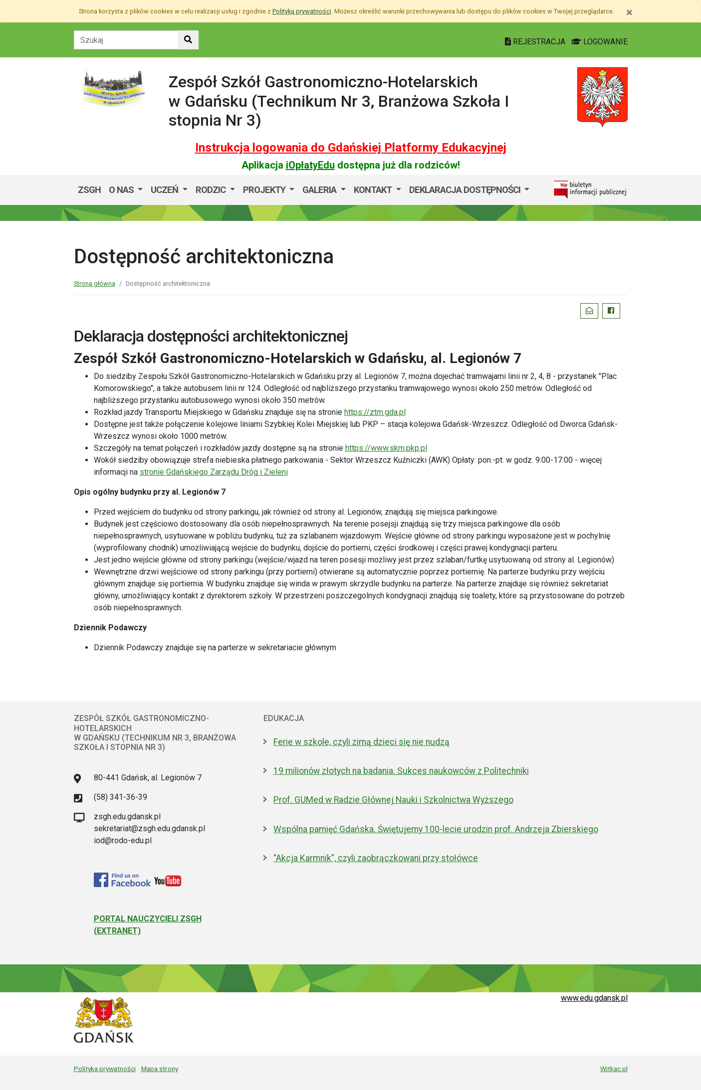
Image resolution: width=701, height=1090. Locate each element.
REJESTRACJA (536, 41)
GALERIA (320, 189)
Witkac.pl (614, 1069)
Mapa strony (159, 1069)
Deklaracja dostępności (465, 189)
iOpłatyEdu (310, 165)
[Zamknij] (629, 12)
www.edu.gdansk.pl (594, 998)
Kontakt (374, 189)
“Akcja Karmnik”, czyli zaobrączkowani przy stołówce (375, 858)
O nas (122, 189)
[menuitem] (126, 190)
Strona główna (94, 283)
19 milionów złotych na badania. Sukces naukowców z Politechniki (401, 771)
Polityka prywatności (105, 1069)
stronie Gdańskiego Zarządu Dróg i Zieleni (214, 472)
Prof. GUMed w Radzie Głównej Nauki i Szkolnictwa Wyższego (393, 800)
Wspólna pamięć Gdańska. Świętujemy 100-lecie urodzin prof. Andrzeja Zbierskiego (435, 829)
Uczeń (165, 189)
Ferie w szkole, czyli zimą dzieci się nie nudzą (361, 742)
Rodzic (212, 189)
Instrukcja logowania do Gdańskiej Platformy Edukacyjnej (350, 148)
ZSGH (89, 189)
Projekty (265, 189)
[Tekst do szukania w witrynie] (126, 39)
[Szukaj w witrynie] (188, 39)
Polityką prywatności (301, 11)
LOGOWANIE (599, 41)
